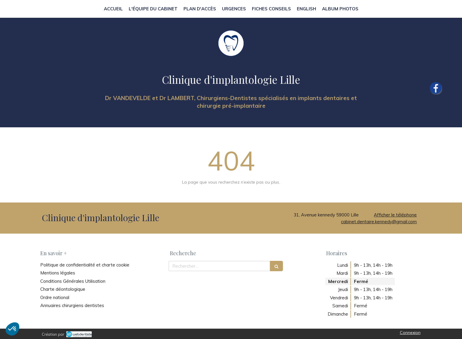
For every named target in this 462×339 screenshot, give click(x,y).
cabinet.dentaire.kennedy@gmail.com (379, 221)
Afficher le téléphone (395, 215)
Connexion (410, 332)
